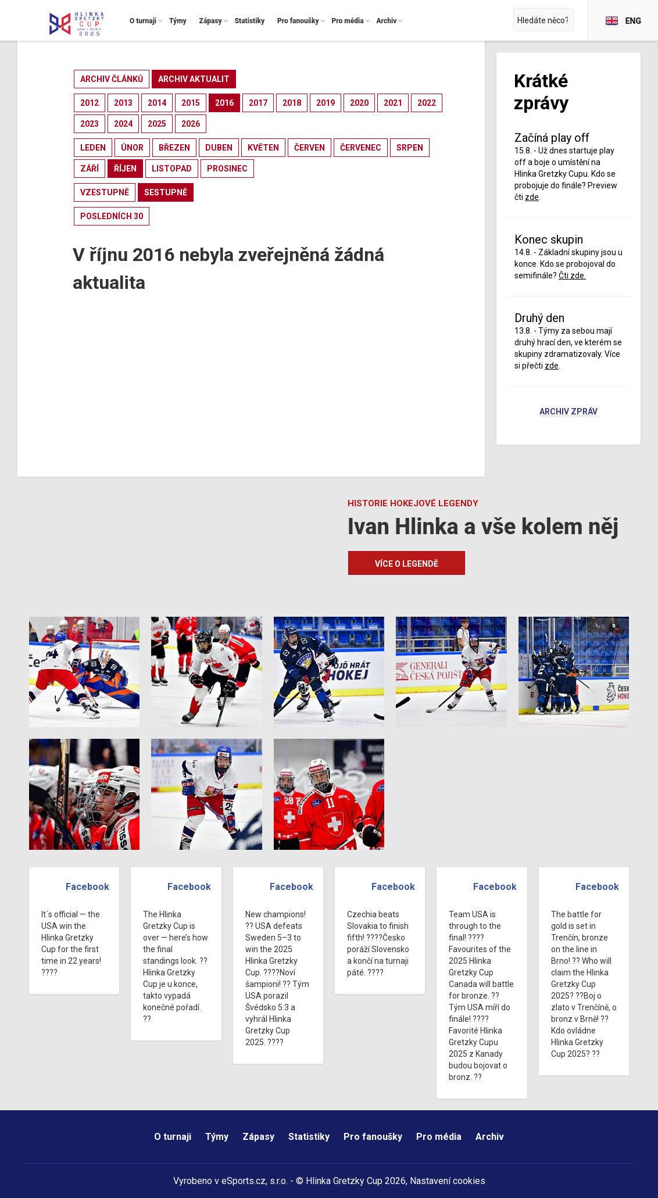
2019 (325, 103)
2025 (157, 123)
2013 (123, 103)
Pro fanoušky (373, 1136)
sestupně (165, 192)
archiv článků (111, 79)
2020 (359, 103)
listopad (172, 168)
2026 (190, 123)
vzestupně (104, 192)
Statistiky (309, 1136)
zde (532, 197)
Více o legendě (406, 563)
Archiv (489, 1136)
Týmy (216, 1136)
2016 (224, 103)
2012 (89, 103)
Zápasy (258, 1136)
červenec (360, 147)
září (89, 168)
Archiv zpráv (568, 412)
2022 (426, 103)
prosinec (227, 168)
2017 (258, 103)
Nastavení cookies (447, 1180)
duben (219, 147)
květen (263, 147)
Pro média (439, 1136)
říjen (125, 168)
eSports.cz (243, 1180)
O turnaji (172, 1136)
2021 (393, 103)
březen (174, 147)
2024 (123, 123)
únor (132, 147)
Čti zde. (572, 275)
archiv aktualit (194, 79)
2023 (89, 123)
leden (93, 147)
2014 (157, 103)
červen (309, 147)
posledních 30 (111, 216)
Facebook (87, 886)
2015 (190, 103)
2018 (291, 103)
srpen (409, 147)
